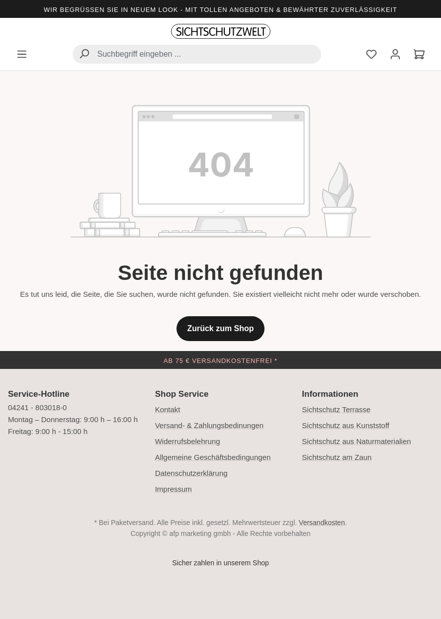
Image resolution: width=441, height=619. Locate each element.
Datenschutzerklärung (191, 473)
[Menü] (22, 55)
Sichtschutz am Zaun (336, 457)
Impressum (173, 489)
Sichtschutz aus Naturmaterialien (356, 441)
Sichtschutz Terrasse (336, 409)
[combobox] (197, 54)
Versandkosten (322, 523)
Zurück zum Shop (220, 328)
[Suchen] (84, 55)
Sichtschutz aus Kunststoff (345, 425)
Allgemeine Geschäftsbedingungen (213, 457)
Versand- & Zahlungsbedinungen (209, 425)
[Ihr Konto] (395, 55)
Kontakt (167, 409)
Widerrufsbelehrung (187, 441)
